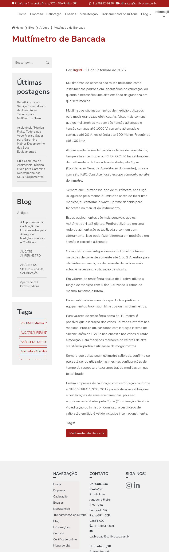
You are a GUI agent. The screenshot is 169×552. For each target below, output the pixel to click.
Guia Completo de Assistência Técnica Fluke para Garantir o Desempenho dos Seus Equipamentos (31, 169)
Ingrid (77, 70)
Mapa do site (62, 545)
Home (22, 14)
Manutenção (89, 14)
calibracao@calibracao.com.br (136, 3)
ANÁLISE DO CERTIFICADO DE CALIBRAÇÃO (32, 269)
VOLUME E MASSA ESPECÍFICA (40, 323)
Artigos (44, 28)
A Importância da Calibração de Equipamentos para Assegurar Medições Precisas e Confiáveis (33, 232)
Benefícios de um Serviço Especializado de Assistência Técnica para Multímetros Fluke (31, 110)
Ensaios (70, 14)
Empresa (36, 14)
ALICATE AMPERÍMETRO (30, 254)
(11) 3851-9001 (102, 526)
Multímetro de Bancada (86, 433)
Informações (61, 527)
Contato (58, 533)
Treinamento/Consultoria (119, 14)
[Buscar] (47, 63)
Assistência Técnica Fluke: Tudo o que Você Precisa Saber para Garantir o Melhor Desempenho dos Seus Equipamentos (31, 140)
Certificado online (65, 539)
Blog (144, 14)
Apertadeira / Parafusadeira (29, 284)
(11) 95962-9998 (101, 3)
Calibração (54, 14)
